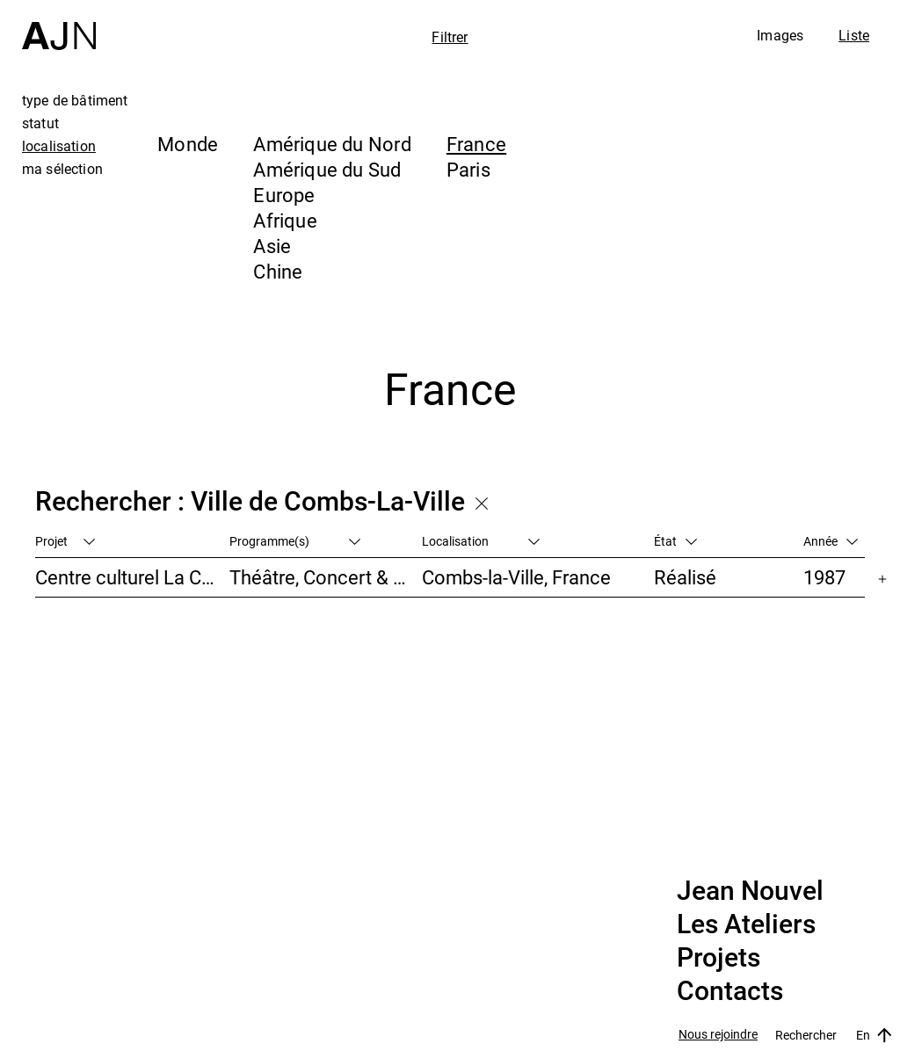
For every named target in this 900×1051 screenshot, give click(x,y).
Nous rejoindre (718, 1034)
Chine (277, 271)
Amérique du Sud (327, 169)
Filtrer (450, 37)
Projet (65, 541)
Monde (187, 143)
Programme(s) (294, 541)
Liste (853, 35)
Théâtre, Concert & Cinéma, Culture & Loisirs (326, 577)
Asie (272, 245)
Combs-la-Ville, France (516, 577)
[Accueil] (59, 25)
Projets (718, 958)
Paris (468, 169)
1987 (824, 577)
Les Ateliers (746, 924)
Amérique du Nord (332, 143)
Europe (284, 194)
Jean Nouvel (750, 891)
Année (830, 541)
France (476, 143)
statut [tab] (40, 123)
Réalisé (685, 577)
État (675, 541)
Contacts (730, 991)
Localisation (481, 541)
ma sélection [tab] (62, 168)
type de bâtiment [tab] (75, 100)
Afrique (285, 220)
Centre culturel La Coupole (132, 577)
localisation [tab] (59, 146)
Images (780, 35)
